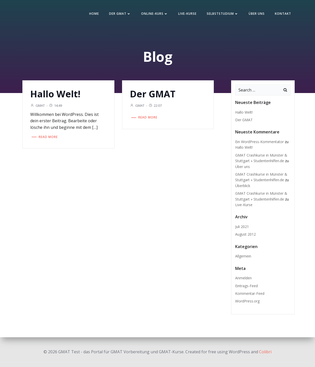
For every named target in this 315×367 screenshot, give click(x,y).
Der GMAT (120, 13)
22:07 (155, 105)
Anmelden (243, 278)
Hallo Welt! (244, 112)
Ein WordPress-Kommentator (259, 141)
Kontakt (283, 13)
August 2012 (245, 234)
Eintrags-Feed (246, 285)
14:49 (55, 105)
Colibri (265, 352)
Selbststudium (222, 13)
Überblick (242, 185)
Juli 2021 (242, 226)
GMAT (37, 105)
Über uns (257, 13)
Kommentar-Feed (249, 293)
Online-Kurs (154, 13)
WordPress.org (247, 301)
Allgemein (243, 256)
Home (94, 13)
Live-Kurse (187, 13)
